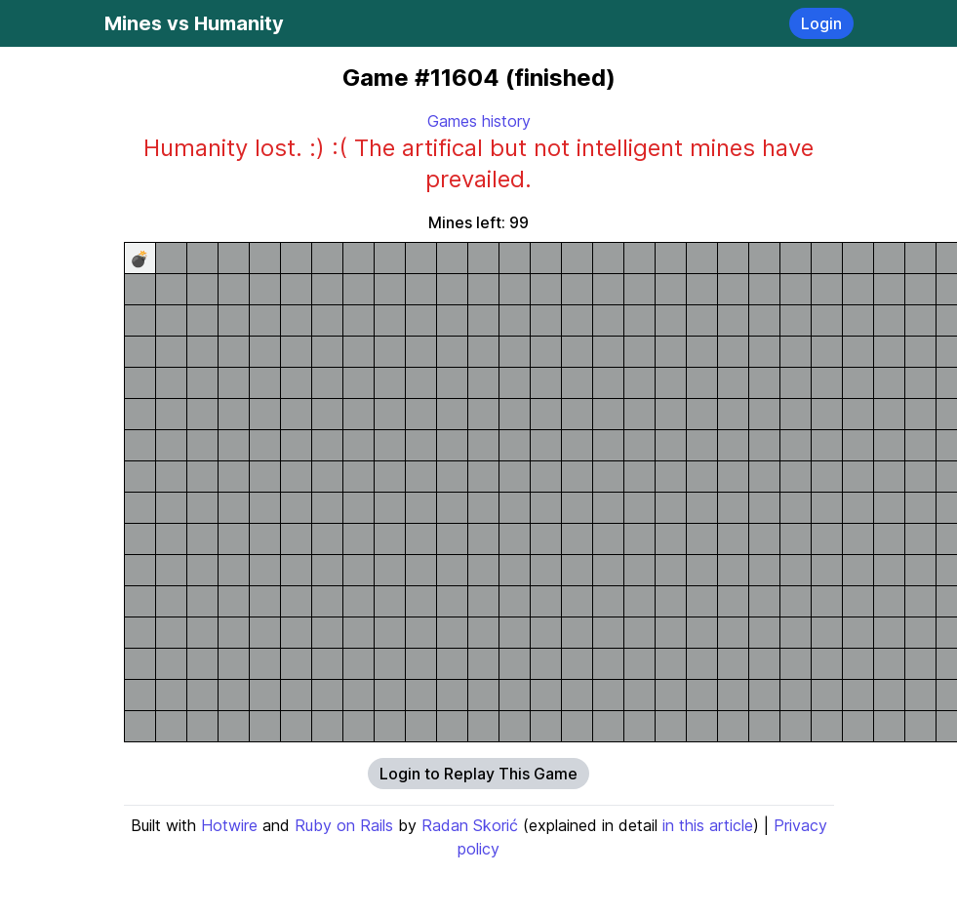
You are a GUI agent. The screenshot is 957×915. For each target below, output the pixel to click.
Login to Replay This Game (478, 773)
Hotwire (229, 825)
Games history (479, 121)
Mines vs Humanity (194, 23)
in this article (707, 825)
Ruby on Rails (344, 825)
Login (821, 23)
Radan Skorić (469, 825)
